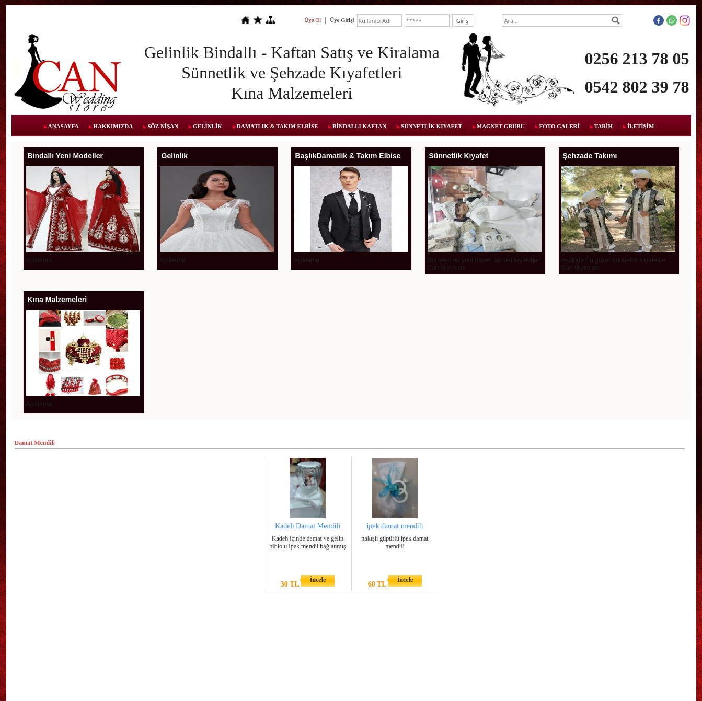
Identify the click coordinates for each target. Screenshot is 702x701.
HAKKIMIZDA (113, 126)
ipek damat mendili (394, 526)
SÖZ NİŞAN (162, 126)
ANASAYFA (63, 126)
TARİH (603, 126)
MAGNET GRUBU (501, 126)
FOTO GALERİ (559, 126)
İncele (318, 579)
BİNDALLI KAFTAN (359, 126)
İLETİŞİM (640, 126)
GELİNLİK (207, 126)
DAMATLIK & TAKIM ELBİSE (277, 126)
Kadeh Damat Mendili (307, 526)
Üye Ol (312, 20)
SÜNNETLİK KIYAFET (431, 126)
